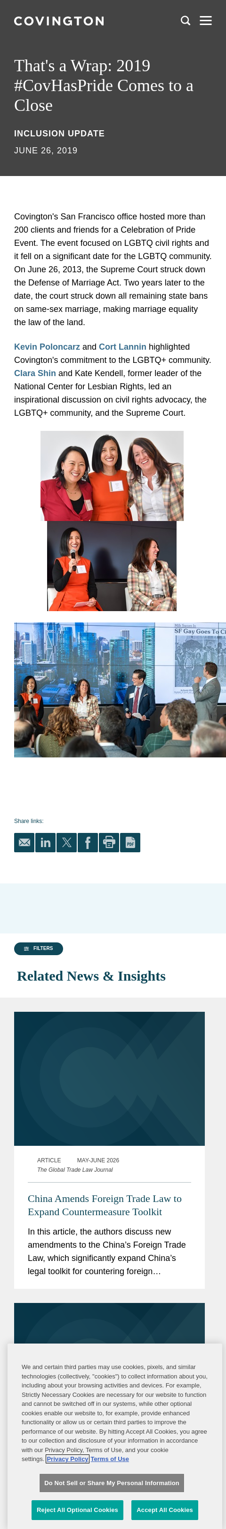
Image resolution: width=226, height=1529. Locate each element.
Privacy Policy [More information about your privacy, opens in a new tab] (67, 1516)
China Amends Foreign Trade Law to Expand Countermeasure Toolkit (105, 1182)
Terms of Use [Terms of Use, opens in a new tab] (110, 1516)
